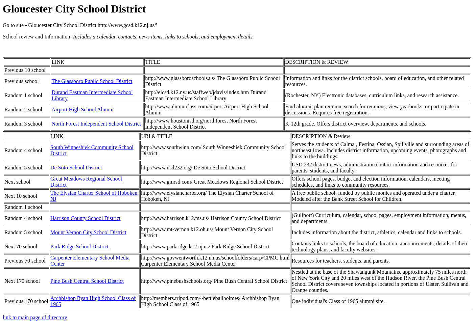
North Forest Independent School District (96, 124)
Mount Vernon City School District (88, 232)
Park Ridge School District (79, 246)
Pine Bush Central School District (87, 281)
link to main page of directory (35, 317)
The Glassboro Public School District (91, 81)
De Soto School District (76, 167)
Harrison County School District (85, 218)
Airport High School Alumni (82, 109)
